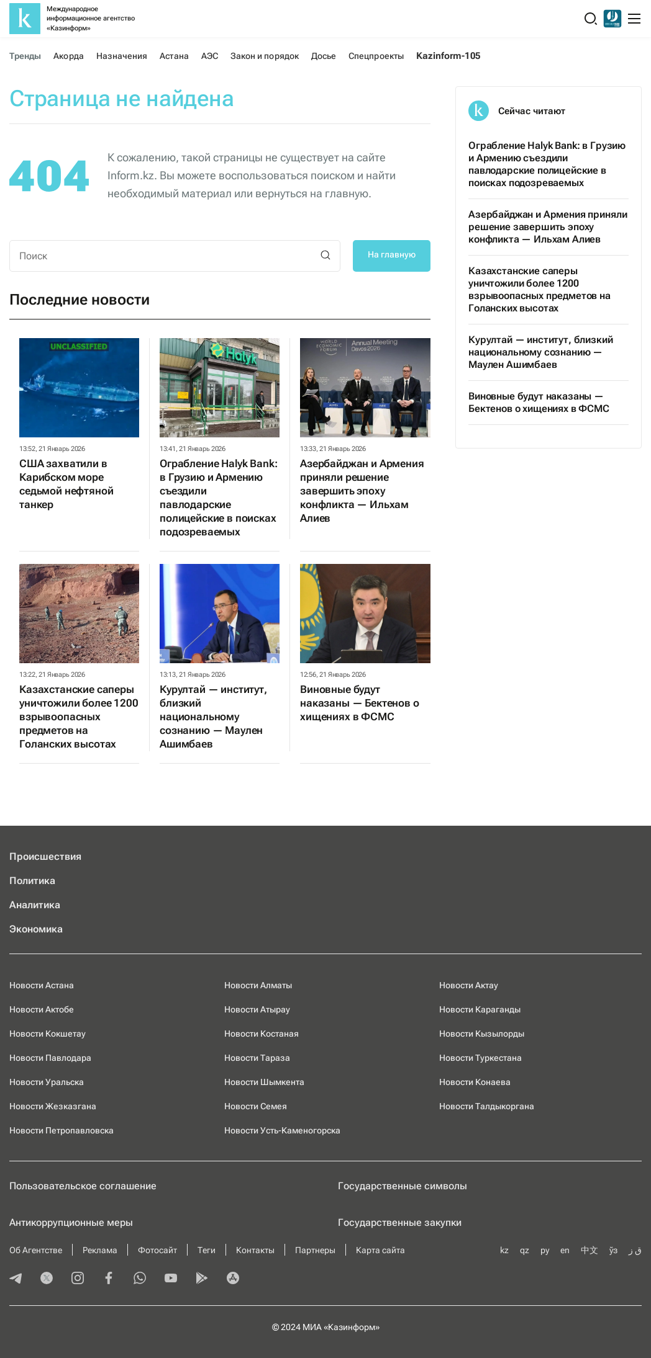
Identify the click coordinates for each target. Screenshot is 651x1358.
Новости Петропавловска (61, 1130)
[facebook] (108, 1279)
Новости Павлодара (50, 1058)
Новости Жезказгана (52, 1106)
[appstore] (233, 1279)
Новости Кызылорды (481, 1034)
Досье (323, 56)
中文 (589, 1250)
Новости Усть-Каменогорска (282, 1130)
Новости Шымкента (264, 1082)
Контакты (255, 1250)
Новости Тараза (257, 1058)
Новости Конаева (475, 1082)
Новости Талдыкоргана (486, 1106)
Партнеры (315, 1250)
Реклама (100, 1250)
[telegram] (15, 1279)
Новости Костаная (261, 1034)
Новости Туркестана (480, 1058)
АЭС (209, 56)
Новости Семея (255, 1106)
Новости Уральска (46, 1082)
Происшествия (45, 856)
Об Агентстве (35, 1250)
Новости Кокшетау (47, 1034)
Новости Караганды (480, 1009)
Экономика (36, 929)
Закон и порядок (264, 56)
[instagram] (77, 1279)
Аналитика (34, 905)
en (565, 1250)
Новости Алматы (258, 985)
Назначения (122, 56)
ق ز (635, 1250)
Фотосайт (157, 1250)
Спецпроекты (376, 56)
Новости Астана (41, 985)
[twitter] (46, 1279)
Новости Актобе (41, 1009)
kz (504, 1250)
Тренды (25, 56)
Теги (207, 1250)
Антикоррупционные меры (71, 1222)
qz (524, 1250)
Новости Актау (468, 985)
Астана (174, 56)
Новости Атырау (257, 1009)
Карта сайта (380, 1250)
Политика (32, 881)
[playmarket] (202, 1279)
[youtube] (171, 1279)
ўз (613, 1250)
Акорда (68, 56)
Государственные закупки (400, 1222)
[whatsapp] (140, 1279)
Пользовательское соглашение (83, 1186)
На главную (392, 254)
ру (544, 1250)
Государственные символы (402, 1186)
